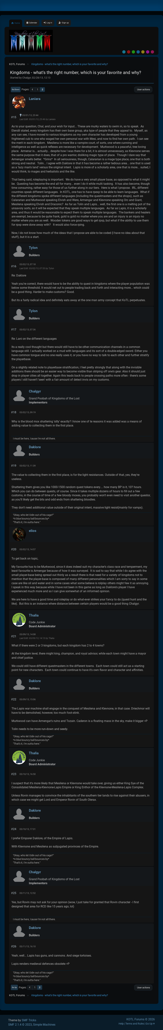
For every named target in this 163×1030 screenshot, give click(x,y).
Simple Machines (44, 1024)
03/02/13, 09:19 (28, 412)
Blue (138, 52)
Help (121, 1023)
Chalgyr (35, 391)
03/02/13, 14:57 (28, 549)
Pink (152, 52)
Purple (147, 52)
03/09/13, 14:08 (28, 634)
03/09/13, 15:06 (28, 699)
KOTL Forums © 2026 (140, 1019)
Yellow (143, 52)
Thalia (34, 615)
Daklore (35, 447)
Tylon (33, 248)
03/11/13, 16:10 (28, 946)
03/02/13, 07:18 (28, 264)
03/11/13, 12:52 (28, 893)
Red (128, 52)
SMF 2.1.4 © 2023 (20, 1024)
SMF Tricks (29, 1020)
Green (133, 52)
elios (32, 531)
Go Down (16, 89)
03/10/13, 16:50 (28, 774)
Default (124, 52)
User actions (143, 89)
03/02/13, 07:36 (28, 329)
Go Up (14, 987)
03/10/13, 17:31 (28, 829)
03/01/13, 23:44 (30, 115)
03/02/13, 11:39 (28, 465)
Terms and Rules (134, 1023)
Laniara (34, 99)
